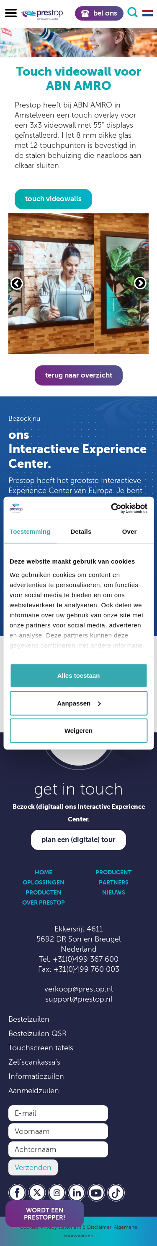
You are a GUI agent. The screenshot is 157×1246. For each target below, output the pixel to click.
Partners (114, 882)
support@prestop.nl (78, 999)
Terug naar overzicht (78, 375)
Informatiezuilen (36, 1076)
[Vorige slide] (16, 283)
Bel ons (99, 13)
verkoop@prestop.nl (78, 989)
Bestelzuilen (28, 1019)
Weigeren (78, 730)
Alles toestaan (78, 675)
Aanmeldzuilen (33, 1090)
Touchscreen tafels (40, 1048)
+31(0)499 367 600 (85, 959)
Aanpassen (78, 702)
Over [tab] (129, 531)
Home (43, 872)
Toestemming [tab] (30, 531)
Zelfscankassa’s (34, 1062)
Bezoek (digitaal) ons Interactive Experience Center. (79, 813)
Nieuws (113, 892)
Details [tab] (80, 531)
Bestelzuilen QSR (37, 1033)
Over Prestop (43, 902)
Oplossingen (43, 882)
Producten (44, 892)
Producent (113, 872)
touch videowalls (53, 199)
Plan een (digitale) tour (78, 840)
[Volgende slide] (140, 283)
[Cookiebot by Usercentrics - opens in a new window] (111, 508)
